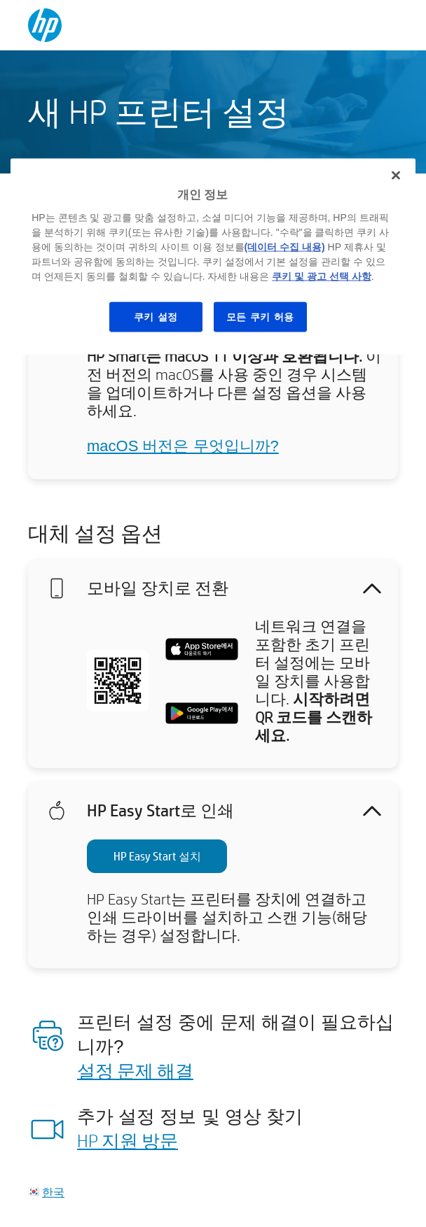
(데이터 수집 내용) (285, 246)
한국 (53, 1192)
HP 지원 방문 (127, 1140)
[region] (213, 257)
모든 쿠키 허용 (260, 316)
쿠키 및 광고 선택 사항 (321, 275)
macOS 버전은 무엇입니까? (183, 446)
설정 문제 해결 (135, 1070)
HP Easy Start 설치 (157, 856)
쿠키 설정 (156, 316)
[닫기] (395, 175)
